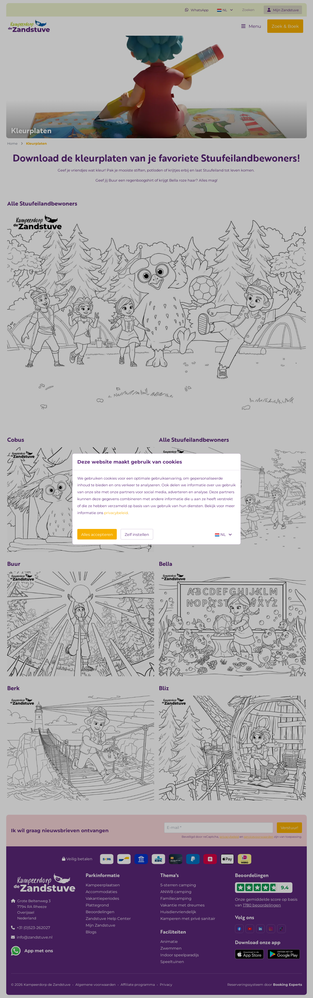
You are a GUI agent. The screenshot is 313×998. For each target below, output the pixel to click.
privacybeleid (116, 512)
